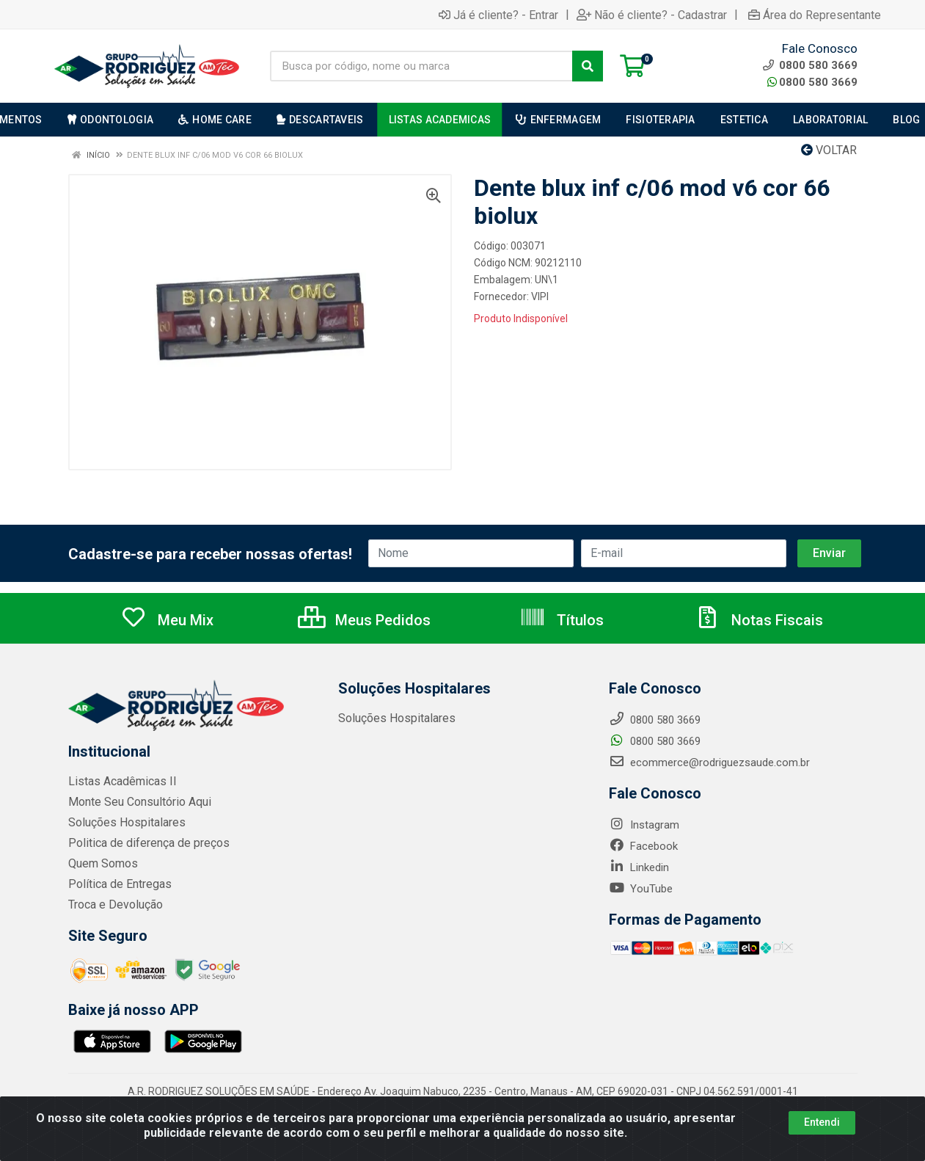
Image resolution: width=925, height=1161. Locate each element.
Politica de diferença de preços (143, 843)
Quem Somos (101, 863)
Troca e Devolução (113, 904)
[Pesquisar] (587, 66)
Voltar (829, 150)
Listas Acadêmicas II (118, 781)
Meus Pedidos (364, 620)
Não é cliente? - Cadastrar (652, 15)
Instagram (644, 824)
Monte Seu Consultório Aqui (136, 802)
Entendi (822, 1122)
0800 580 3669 (812, 82)
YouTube (641, 888)
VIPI (540, 296)
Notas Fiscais (758, 620)
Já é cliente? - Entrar (498, 15)
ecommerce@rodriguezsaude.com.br (709, 762)
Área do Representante (814, 15)
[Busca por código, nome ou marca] (421, 66)
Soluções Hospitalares (123, 822)
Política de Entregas (116, 884)
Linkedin (639, 867)
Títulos (561, 620)
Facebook (643, 846)
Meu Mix (166, 620)
